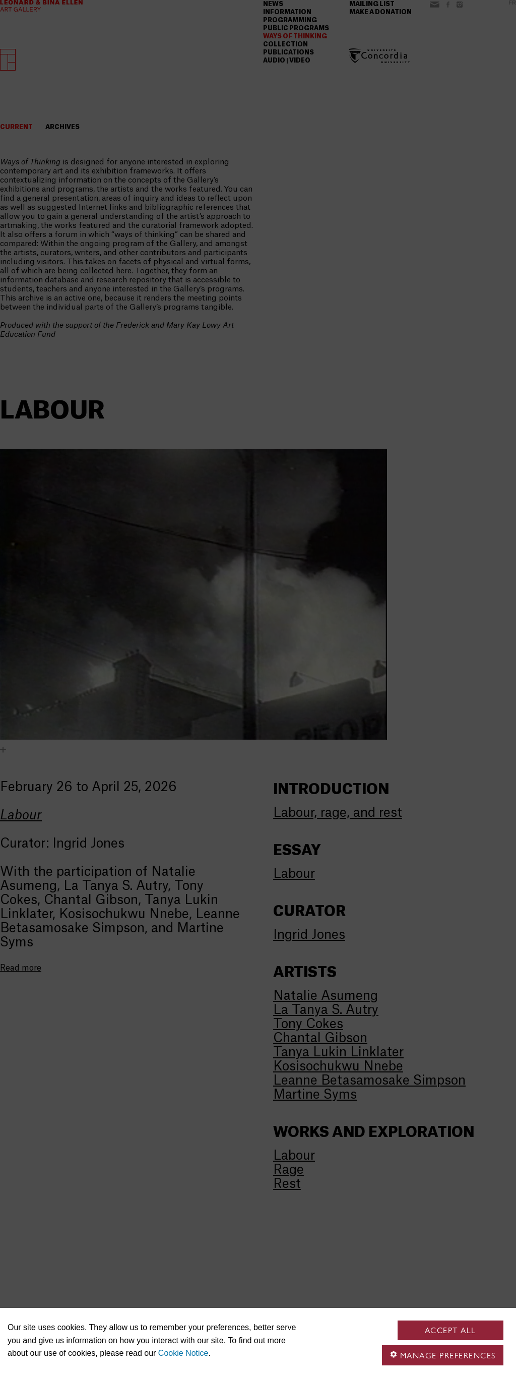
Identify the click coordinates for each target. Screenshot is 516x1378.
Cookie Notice (183, 1353)
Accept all (450, 1330)
